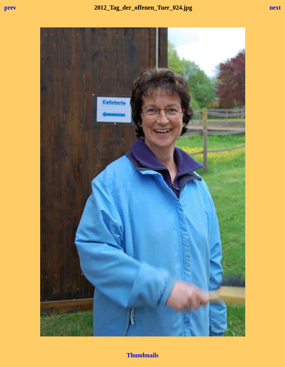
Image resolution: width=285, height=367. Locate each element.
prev (10, 7)
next (275, 7)
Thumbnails (143, 355)
